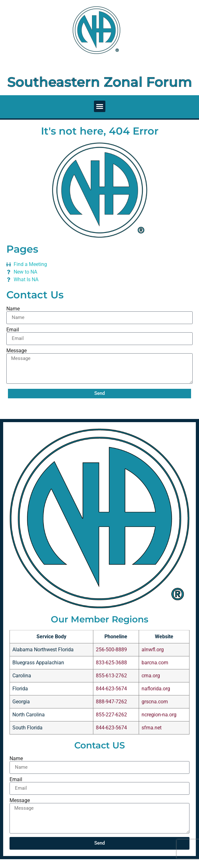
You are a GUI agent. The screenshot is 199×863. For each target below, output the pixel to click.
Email (12, 329)
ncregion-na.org (159, 715)
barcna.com (155, 663)
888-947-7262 (111, 702)
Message (16, 350)
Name (13, 308)
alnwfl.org (153, 650)
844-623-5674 (111, 689)
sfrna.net (152, 728)
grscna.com (155, 702)
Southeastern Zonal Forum (99, 82)
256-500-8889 (111, 650)
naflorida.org (156, 689)
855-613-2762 (111, 676)
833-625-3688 (111, 663)
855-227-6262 (111, 715)
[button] (99, 106)
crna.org (151, 676)
